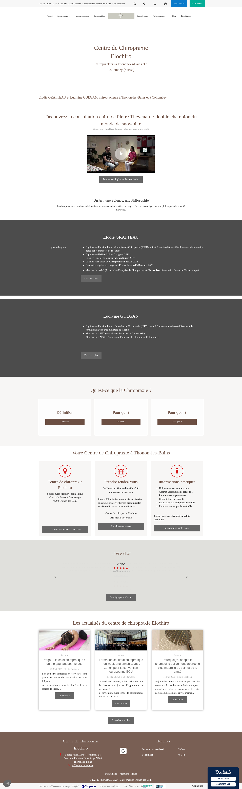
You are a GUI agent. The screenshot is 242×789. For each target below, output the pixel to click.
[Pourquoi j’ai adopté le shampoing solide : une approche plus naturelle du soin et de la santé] (177, 640)
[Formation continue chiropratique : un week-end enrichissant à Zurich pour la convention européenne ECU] (121, 640)
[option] (121, 567)
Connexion (197, 785)
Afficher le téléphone (121, 517)
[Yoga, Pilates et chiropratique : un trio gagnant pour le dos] (64, 640)
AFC (118, 786)
